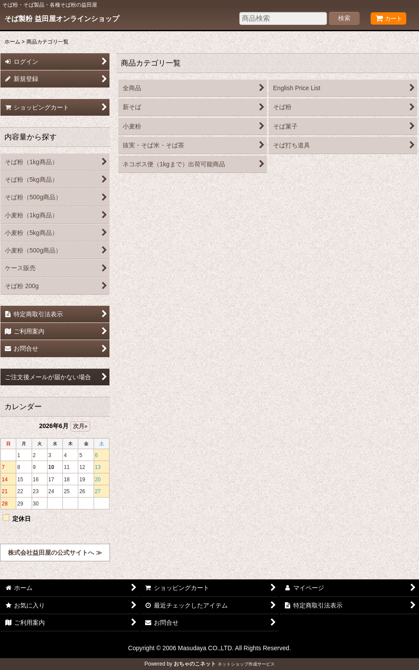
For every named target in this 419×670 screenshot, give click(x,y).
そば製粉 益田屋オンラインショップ (61, 18)
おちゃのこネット (195, 664)
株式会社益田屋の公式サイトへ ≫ (55, 552)
